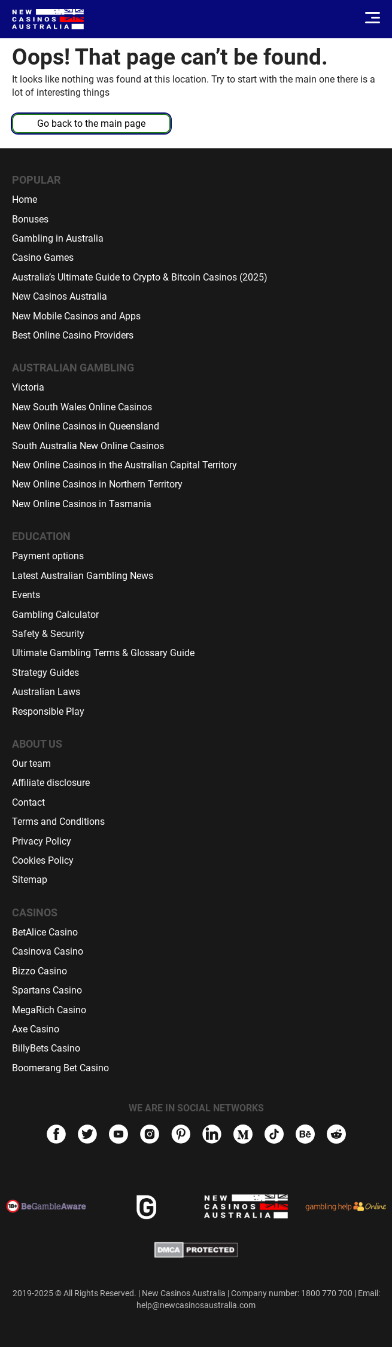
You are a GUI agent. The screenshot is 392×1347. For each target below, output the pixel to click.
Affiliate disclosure (51, 782)
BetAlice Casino (45, 932)
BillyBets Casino (46, 1048)
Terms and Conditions (58, 821)
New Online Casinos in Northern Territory (97, 484)
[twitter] (87, 1135)
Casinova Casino (47, 951)
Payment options (48, 556)
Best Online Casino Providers (72, 335)
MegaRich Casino (49, 1010)
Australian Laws (46, 691)
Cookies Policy (43, 860)
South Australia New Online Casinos (88, 446)
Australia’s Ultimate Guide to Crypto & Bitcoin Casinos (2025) (140, 277)
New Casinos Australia (59, 296)
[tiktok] (274, 1135)
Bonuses (30, 219)
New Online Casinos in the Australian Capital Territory (124, 465)
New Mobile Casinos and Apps (76, 316)
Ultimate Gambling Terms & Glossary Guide (103, 653)
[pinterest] (180, 1135)
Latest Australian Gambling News (82, 575)
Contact (28, 802)
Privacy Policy (41, 841)
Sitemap (29, 879)
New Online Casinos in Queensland (85, 426)
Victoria (28, 387)
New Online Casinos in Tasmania (81, 504)
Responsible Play (48, 711)
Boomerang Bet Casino (60, 1068)
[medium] (243, 1135)
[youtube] (118, 1135)
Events (26, 595)
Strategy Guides (45, 672)
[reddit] (336, 1138)
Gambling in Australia (58, 238)
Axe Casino (35, 1029)
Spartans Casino (47, 990)
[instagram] (149, 1135)
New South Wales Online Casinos (82, 407)
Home (24, 199)
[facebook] (56, 1135)
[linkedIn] (211, 1135)
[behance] (305, 1135)
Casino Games (43, 257)
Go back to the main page (91, 123)
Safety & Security (48, 633)
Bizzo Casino (39, 971)
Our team (31, 763)
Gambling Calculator (55, 614)
